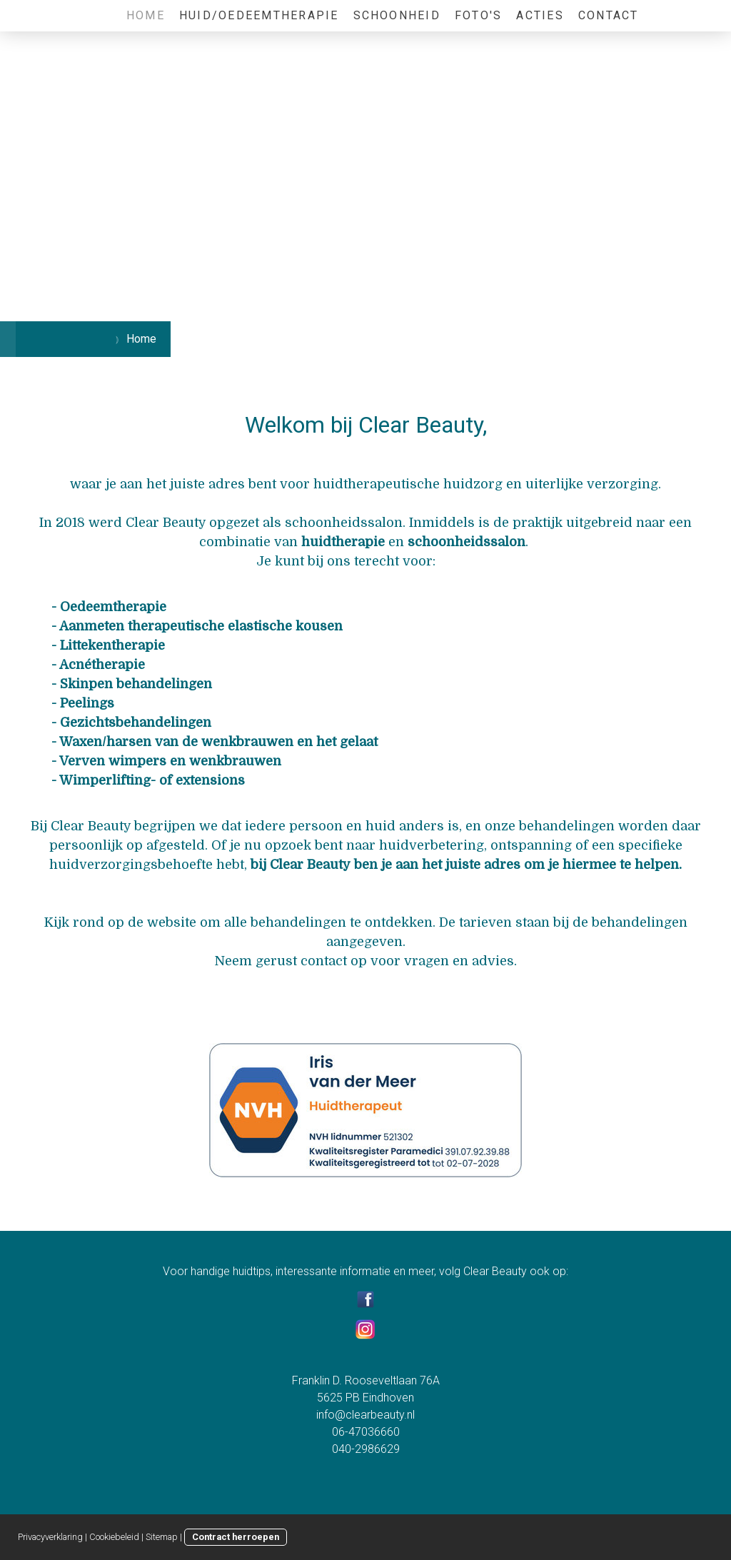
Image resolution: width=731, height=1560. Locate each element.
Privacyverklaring (50, 1536)
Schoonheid (396, 15)
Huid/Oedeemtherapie (259, 15)
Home (145, 15)
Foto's (478, 15)
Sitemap (162, 1536)
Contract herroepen (235, 1536)
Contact (608, 15)
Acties (539, 15)
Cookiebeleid (114, 1536)
